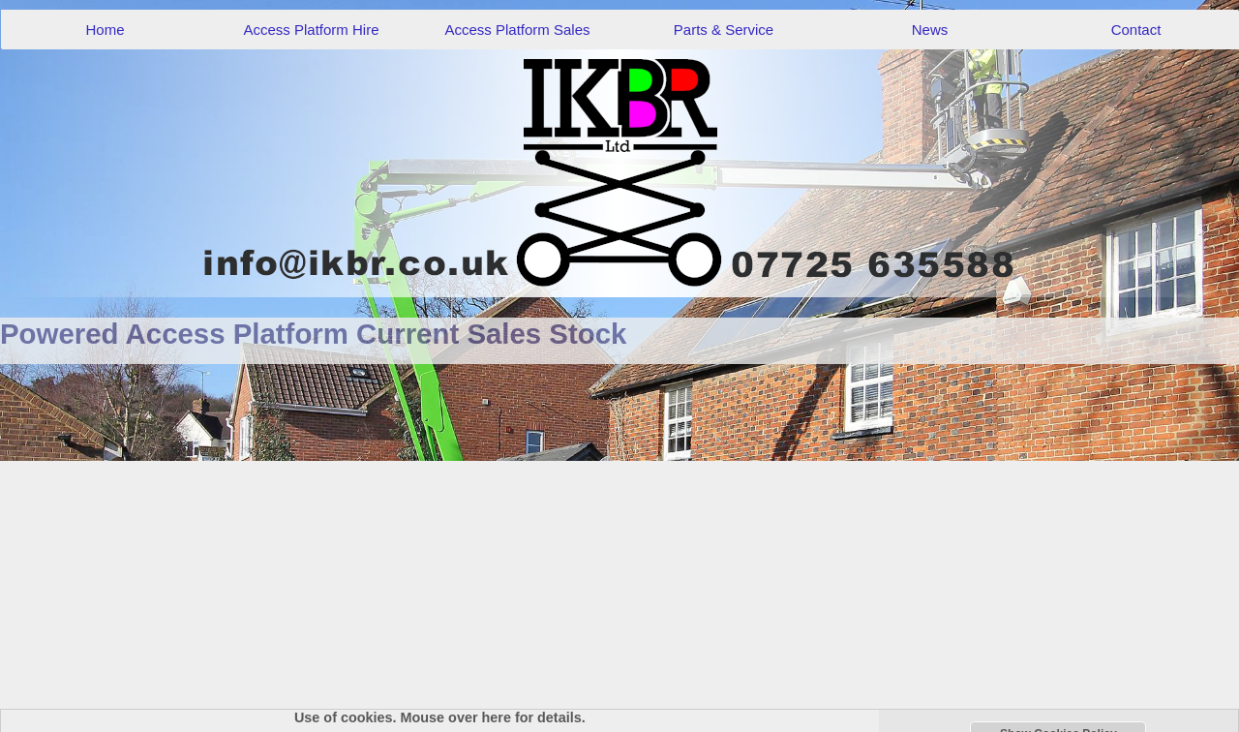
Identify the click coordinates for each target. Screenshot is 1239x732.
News (930, 29)
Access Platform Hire (310, 29)
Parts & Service (723, 29)
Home (104, 29)
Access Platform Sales (516, 29)
